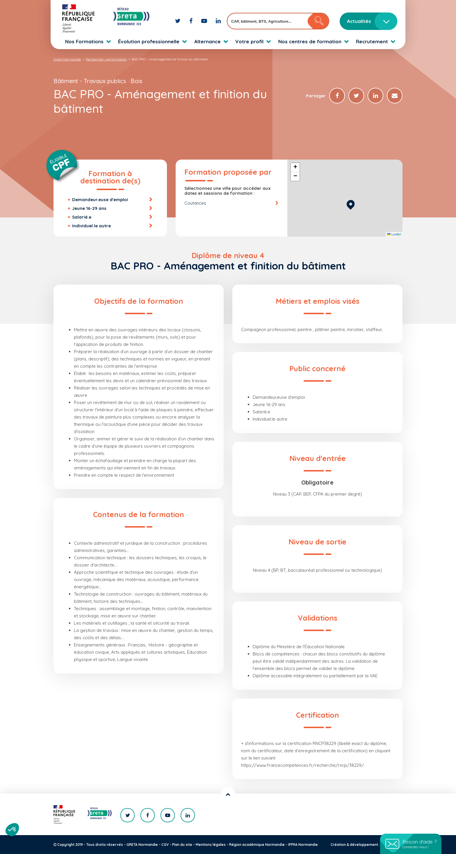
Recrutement (372, 41)
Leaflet (394, 234)
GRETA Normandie (142, 844)
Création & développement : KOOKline (364, 844)
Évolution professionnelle (148, 41)
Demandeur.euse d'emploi (100, 199)
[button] (350, 204)
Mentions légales (211, 844)
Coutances (195, 203)
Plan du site (182, 844)
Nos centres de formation (309, 41)
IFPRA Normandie (303, 844)
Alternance (207, 41)
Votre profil (249, 41)
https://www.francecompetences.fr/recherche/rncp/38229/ (302, 765)
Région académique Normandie (257, 844)
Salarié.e (81, 217)
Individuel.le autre (91, 226)
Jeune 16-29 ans (89, 208)
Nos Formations (84, 41)
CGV (165, 844)
